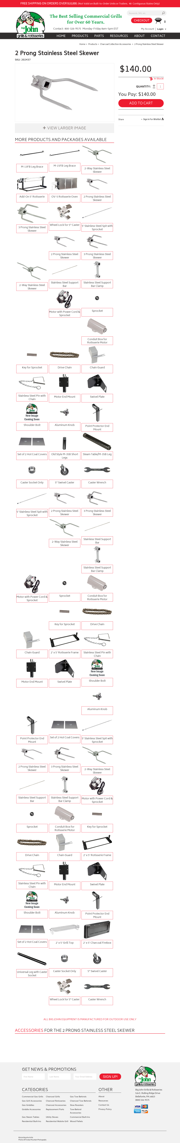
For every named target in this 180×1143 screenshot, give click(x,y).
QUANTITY (143, 87)
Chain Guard (97, 368)
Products (80, 36)
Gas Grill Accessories (32, 1100)
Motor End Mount (64, 397)
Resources (119, 36)
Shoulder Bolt (32, 425)
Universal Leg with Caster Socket (32, 974)
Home (61, 36)
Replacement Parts (55, 1109)
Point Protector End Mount (97, 428)
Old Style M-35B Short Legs (64, 456)
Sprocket (97, 311)
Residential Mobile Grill (57, 1121)
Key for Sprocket (32, 368)
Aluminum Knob (65, 425)
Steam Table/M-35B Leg (97, 454)
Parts (99, 36)
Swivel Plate (97, 397)
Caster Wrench (97, 483)
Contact (158, 36)
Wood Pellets (76, 1121)
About (139, 36)
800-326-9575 (73, 29)
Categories (35, 1090)
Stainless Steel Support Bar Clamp (97, 284)
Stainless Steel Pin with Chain (32, 397)
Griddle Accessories (31, 1109)
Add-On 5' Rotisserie (32, 197)
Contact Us (104, 1104)
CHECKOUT (141, 20)
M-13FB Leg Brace (32, 167)
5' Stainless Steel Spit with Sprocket (97, 228)
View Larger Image (66, 128)
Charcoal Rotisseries (55, 1100)
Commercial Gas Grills (32, 1096)
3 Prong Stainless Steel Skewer (32, 229)
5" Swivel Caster (64, 483)
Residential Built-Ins (31, 1121)
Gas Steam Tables (30, 1116)
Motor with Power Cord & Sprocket (64, 314)
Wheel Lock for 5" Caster (65, 225)
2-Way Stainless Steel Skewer (97, 170)
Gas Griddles (28, 1105)
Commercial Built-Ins (80, 1116)
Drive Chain (65, 368)
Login (160, 29)
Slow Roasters (76, 1105)
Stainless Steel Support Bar (64, 284)
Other (106, 1090)
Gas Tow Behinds (78, 1096)
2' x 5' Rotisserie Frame (65, 653)
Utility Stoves (52, 1116)
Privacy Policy (105, 1109)
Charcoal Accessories (56, 1105)
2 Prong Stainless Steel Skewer (97, 198)
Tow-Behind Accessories (75, 1111)
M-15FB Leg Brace (65, 166)
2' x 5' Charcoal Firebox (97, 943)
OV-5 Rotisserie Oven (64, 197)
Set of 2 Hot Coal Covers (32, 454)
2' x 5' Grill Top (65, 943)
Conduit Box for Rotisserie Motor (97, 341)
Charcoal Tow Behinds (80, 1100)
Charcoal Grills (53, 1096)
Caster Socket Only (32, 483)
